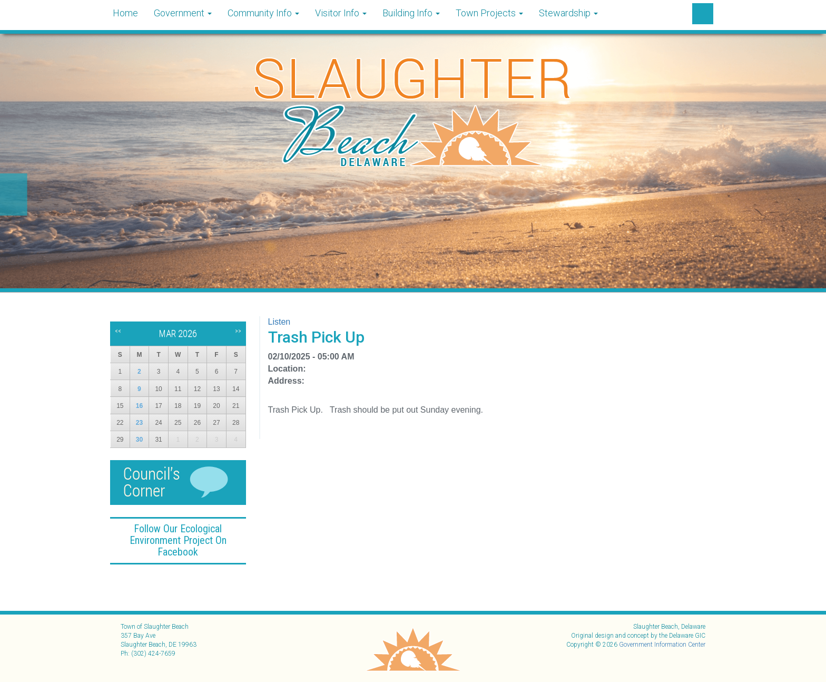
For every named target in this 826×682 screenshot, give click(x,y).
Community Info (263, 12)
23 (139, 422)
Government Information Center (662, 644)
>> (238, 331)
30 (139, 439)
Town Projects (489, 12)
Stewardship (568, 12)
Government (183, 12)
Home (125, 12)
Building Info (411, 12)
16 (139, 406)
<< (118, 331)
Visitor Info (341, 12)
